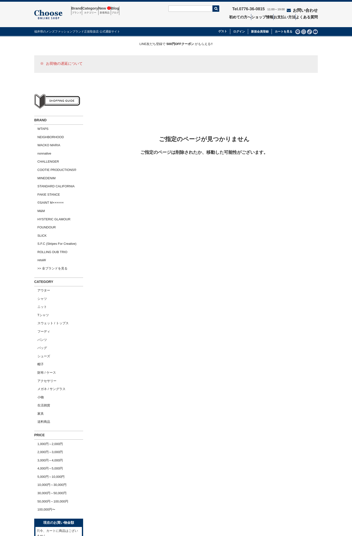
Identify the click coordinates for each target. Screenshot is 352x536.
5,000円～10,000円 (47, 394)
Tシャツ (40, 267)
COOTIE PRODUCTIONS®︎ (53, 152)
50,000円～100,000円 (49, 413)
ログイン (239, 24)
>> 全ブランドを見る (49, 228)
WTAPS (39, 121)
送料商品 (40, 349)
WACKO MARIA (45, 133)
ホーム (42, 490)
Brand (79, 10)
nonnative (41, 140)
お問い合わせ (303, 9)
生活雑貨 (40, 336)
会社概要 (43, 498)
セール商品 (158, 490)
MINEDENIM (43, 158)
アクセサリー (43, 317)
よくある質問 (309, 16)
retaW (38, 221)
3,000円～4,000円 (47, 381)
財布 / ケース (43, 311)
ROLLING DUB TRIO (49, 215)
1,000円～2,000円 (47, 369)
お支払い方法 (285, 16)
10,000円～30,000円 (48, 400)
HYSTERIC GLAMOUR (50, 190)
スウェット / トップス (50, 273)
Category (99, 10)
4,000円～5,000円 (47, 388)
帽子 (37, 305)
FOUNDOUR (43, 196)
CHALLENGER (45, 146)
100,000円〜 (43, 419)
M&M (38, 184)
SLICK (39, 203)
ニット (39, 261)
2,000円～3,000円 (47, 375)
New (119, 10)
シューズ (40, 298)
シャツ (39, 254)
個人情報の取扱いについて (226, 498)
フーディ (40, 279)
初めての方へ (238, 16)
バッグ (39, 292)
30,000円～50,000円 (48, 407)
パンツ (39, 286)
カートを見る (283, 24)
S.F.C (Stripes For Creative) (53, 209)
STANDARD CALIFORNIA (52, 165)
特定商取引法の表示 (221, 490)
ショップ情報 (262, 16)
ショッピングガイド (51, 507)
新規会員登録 (260, 24)
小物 (37, 330)
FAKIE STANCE (45, 171)
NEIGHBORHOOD (47, 127)
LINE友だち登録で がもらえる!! (175, 37)
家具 (37, 343)
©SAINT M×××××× (47, 177)
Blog (136, 10)
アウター (40, 248)
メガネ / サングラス (48, 323)
